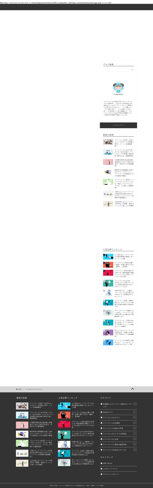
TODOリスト (61, 13)
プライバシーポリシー (111, 474)
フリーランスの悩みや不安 (29, 18)
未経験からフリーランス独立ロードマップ (35, 13)
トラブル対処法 (50, 18)
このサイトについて (110, 469)
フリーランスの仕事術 (102, 13)
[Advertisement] (118, 43)
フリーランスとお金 (69, 18)
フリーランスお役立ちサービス (30, 23)
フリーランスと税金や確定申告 (94, 18)
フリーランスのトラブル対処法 (37, 137)
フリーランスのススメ (80, 13)
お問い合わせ (107, 463)
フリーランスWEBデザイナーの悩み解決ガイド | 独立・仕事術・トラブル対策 (76, 7)
